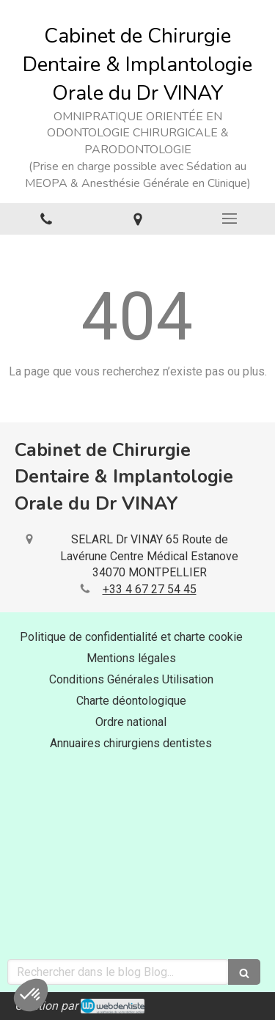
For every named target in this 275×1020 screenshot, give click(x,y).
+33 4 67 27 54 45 (150, 589)
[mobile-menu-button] (229, 218)
